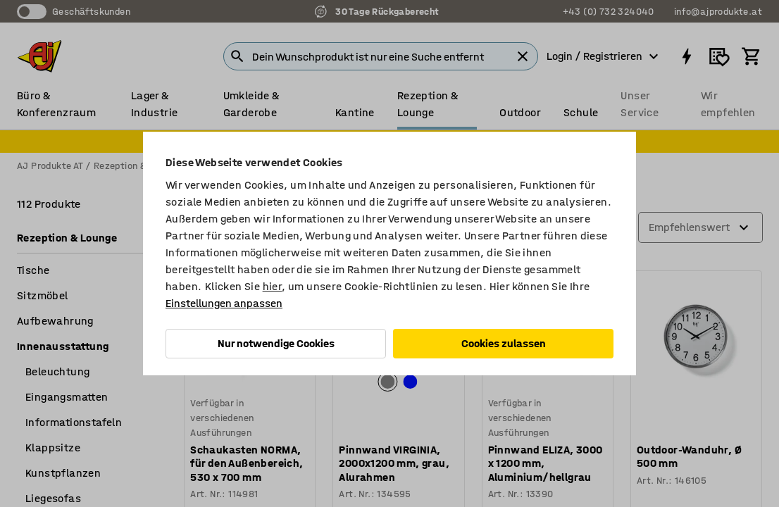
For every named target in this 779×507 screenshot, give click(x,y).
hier (272, 286)
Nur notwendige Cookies (276, 343)
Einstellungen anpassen (224, 303)
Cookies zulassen (503, 343)
